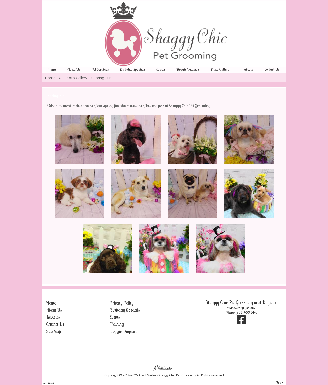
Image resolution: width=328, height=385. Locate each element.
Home (52, 69)
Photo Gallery (220, 69)
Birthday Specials (132, 69)
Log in (280, 382)
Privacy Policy (121, 303)
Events (160, 69)
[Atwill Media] (164, 368)
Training (247, 69)
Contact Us (271, 69)
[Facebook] (241, 322)
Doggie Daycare (187, 69)
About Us (73, 69)
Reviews (53, 317)
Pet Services (100, 69)
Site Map (53, 331)
